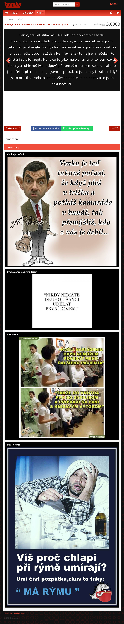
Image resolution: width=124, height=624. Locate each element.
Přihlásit (114, 4)
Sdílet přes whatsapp (77, 128)
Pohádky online (20, 613)
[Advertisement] (62, 108)
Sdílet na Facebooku (46, 128)
